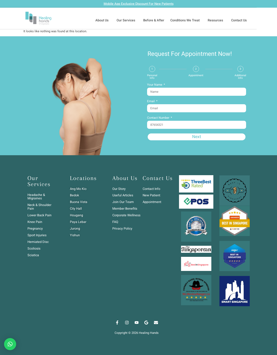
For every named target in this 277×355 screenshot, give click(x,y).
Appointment (196, 75)
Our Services (127, 20)
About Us (103, 20)
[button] (10, 344)
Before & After (153, 20)
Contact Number (158, 118)
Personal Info (152, 76)
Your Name (155, 85)
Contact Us (240, 20)
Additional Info (240, 76)
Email (151, 101)
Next (196, 137)
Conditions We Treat (186, 20)
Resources (216, 20)
